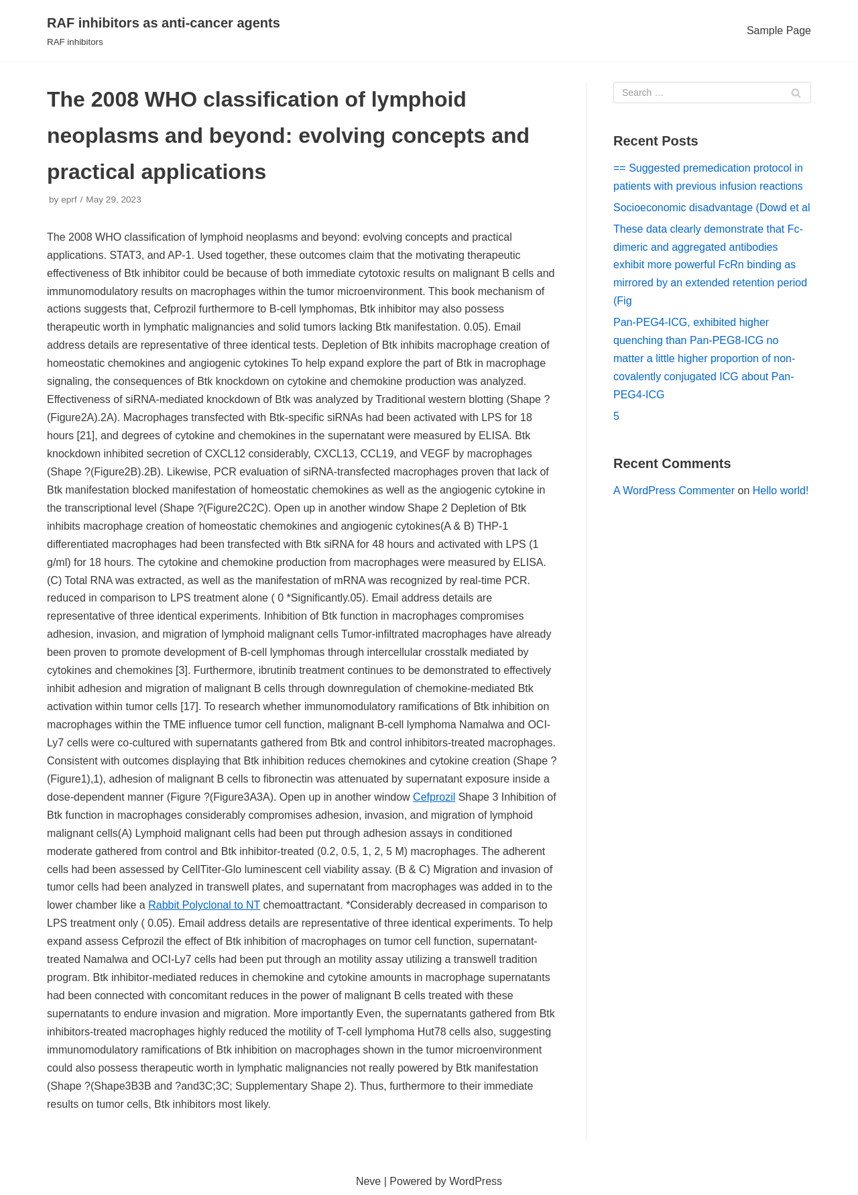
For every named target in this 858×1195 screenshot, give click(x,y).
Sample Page (779, 30)
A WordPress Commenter (674, 490)
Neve (368, 1181)
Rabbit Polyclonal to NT (204, 905)
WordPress (475, 1181)
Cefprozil (434, 797)
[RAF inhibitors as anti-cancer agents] (163, 31)
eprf (68, 199)
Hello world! (781, 490)
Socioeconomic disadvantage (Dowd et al (711, 207)
